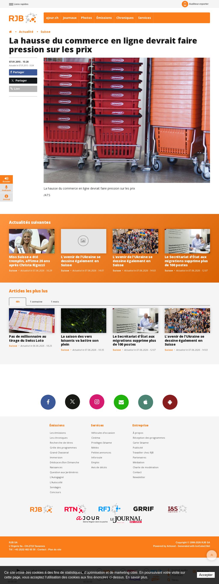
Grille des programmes (63, 447)
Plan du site (54, 549)
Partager (17, 72)
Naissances (56, 467)
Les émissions (58, 432)
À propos (138, 432)
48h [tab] (18, 301)
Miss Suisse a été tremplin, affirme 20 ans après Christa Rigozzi (29, 260)
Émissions (104, 18)
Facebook (48, 402)
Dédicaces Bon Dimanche (64, 462)
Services (144, 18)
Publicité (138, 447)
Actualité (26, 32)
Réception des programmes (149, 437)
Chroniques (125, 18)
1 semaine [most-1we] (36, 301)
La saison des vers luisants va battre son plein (80, 340)
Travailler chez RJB (143, 452)
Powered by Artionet (164, 546)
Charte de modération (145, 467)
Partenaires (139, 457)
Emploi (95, 462)
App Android (170, 402)
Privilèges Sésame (101, 442)
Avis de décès (99, 467)
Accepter (206, 575)
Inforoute (96, 457)
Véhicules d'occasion (103, 432)
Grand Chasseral (59, 452)
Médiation (138, 462)
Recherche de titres (61, 442)
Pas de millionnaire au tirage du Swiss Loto (27, 338)
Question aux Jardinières (64, 472)
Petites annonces (101, 452)
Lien (15, 88)
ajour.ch (52, 18)
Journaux (70, 18)
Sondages (55, 487)
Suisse (45, 32)
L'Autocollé (56, 482)
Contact (137, 472)
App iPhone (145, 402)
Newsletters (121, 402)
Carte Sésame (141, 442)
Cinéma (95, 437)
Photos (86, 18)
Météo (95, 447)
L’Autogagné (57, 477)
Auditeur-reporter (195, 4)
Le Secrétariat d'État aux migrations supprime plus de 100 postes (186, 260)
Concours (55, 492)
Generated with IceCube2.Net (194, 546)
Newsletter (139, 477)
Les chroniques (58, 437)
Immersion (56, 457)
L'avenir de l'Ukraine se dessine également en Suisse (81, 260)
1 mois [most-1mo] (55, 301)
